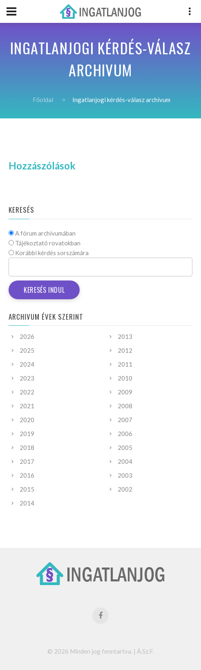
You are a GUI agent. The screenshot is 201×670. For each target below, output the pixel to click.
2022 (27, 392)
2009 (125, 392)
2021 (27, 406)
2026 (27, 336)
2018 (27, 447)
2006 (125, 433)
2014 (27, 503)
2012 (125, 350)
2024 (27, 364)
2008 (125, 406)
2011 (125, 364)
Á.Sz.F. (145, 651)
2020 (27, 419)
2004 (125, 461)
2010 (125, 378)
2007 (125, 419)
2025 (27, 350)
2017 (27, 461)
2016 (27, 475)
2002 (125, 489)
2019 (27, 433)
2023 (27, 378)
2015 (27, 489)
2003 (125, 475)
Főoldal (43, 99)
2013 (125, 336)
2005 (125, 447)
